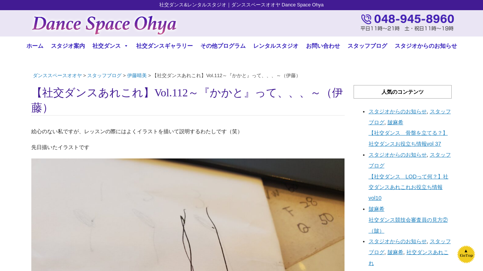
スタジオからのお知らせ (426, 46)
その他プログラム (223, 46)
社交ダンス (110, 46)
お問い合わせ (323, 46)
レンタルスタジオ (275, 46)
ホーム (34, 46)
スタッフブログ (367, 46)
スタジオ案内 (68, 46)
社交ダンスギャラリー (164, 46)
